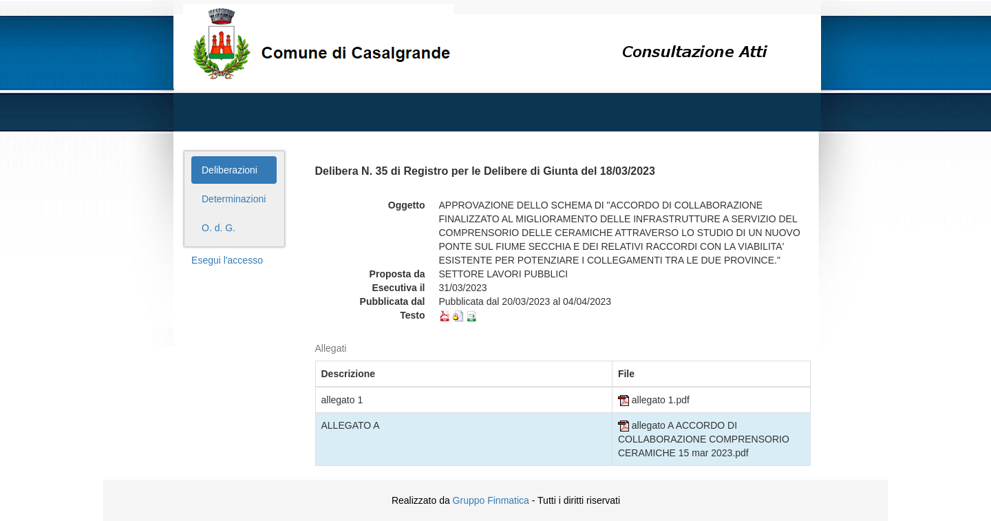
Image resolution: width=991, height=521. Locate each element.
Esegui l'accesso (227, 260)
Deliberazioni (229, 170)
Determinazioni (234, 198)
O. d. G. (218, 227)
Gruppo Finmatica (491, 500)
